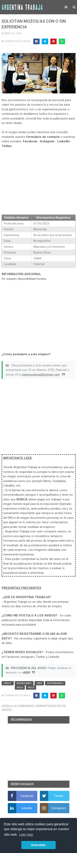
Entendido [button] (38, 845)
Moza (20, 687)
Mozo (31, 687)
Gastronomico (55, 683)
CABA (39, 683)
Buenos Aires (24, 683)
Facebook (30, 141)
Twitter (7, 146)
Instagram (47, 141)
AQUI (26, 672)
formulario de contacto (43, 137)
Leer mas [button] (26, 834)
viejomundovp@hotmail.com (41, 374)
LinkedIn (63, 141)
